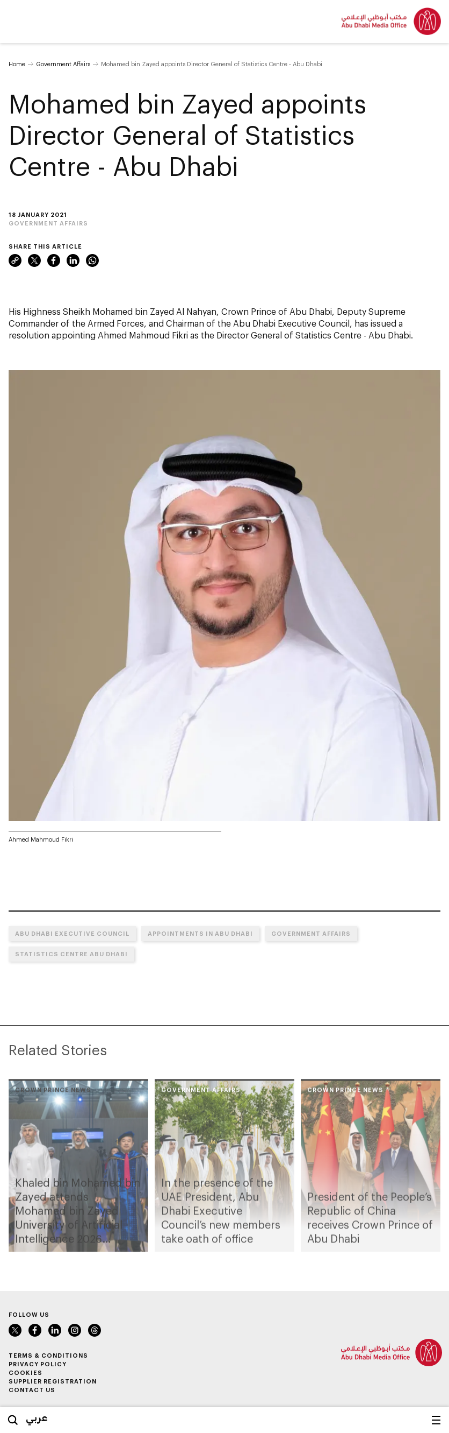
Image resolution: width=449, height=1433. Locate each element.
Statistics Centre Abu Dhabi (71, 953)
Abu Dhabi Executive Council (72, 933)
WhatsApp (92, 260)
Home (17, 63)
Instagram (74, 1330)
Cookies (25, 1372)
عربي (37, 1417)
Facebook (53, 260)
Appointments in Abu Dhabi (200, 933)
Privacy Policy (38, 1363)
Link (15, 260)
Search (13, 1420)
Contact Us (32, 1389)
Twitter (34, 260)
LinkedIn (73, 260)
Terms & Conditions (48, 1355)
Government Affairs (63, 63)
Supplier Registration (53, 1381)
